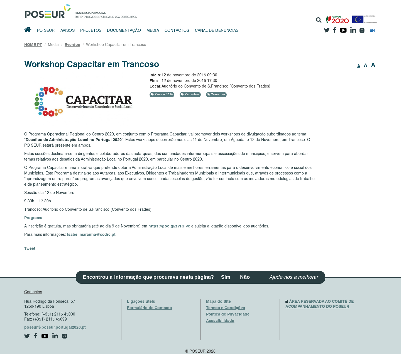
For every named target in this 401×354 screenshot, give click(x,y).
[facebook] (334, 28)
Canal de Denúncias (217, 31)
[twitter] (326, 28)
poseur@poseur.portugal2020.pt (55, 327)
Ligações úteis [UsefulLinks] (141, 302)
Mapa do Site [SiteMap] (218, 302)
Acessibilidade (220, 321)
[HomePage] (47, 10)
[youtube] (343, 28)
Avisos (67, 31)
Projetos (91, 31)
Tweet (29, 249)
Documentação (124, 31)
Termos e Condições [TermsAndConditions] (225, 308)
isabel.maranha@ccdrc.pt (91, 235)
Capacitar (191, 94)
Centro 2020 (163, 94)
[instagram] (362, 28)
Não (245, 277)
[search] (319, 20)
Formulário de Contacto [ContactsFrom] (149, 308)
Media (152, 31)
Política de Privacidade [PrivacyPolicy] (228, 314)
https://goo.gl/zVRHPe (169, 226)
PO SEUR (46, 31)
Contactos (177, 31)
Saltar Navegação (154, 3)
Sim (226, 277)
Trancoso (218, 94)
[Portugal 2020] (336, 17)
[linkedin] (353, 28)
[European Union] (363, 17)
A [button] (358, 66)
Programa (33, 218)
